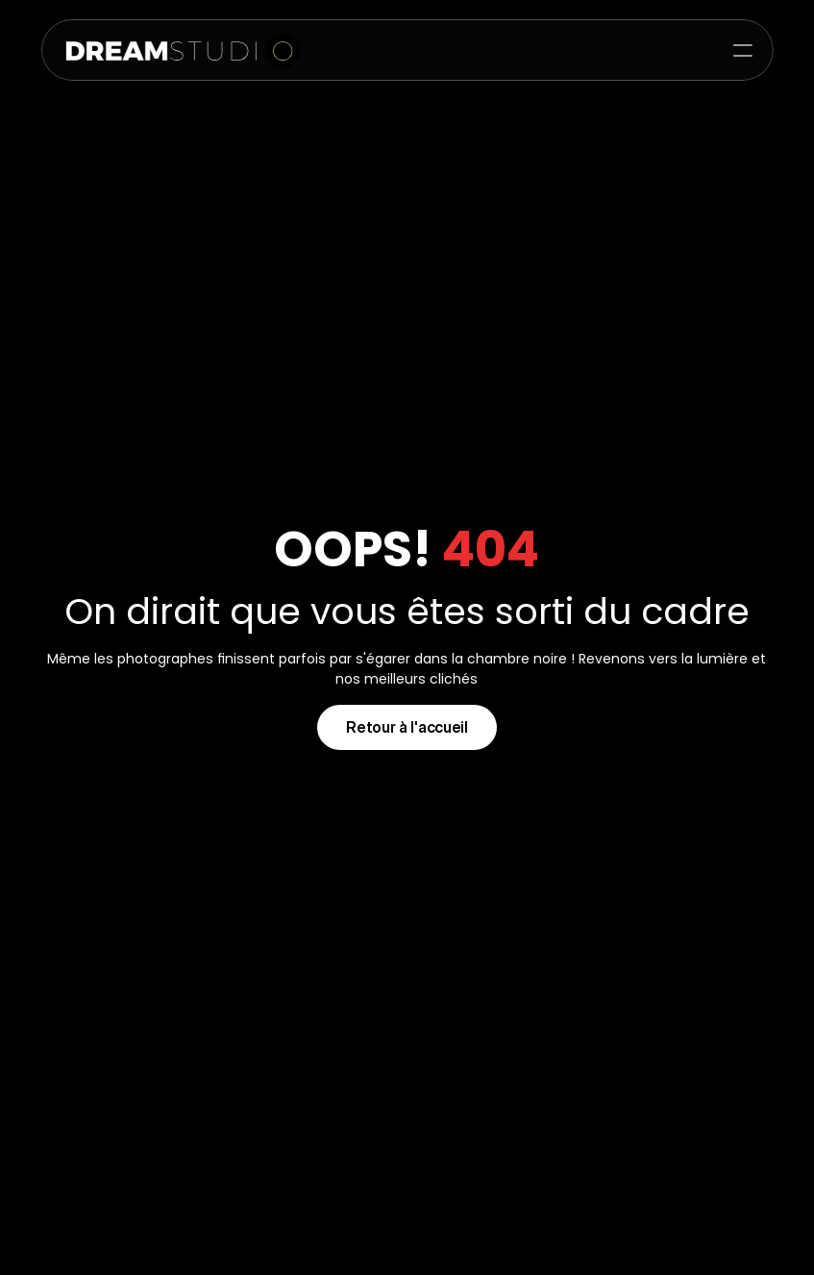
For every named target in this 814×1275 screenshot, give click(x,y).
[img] (175, 50)
